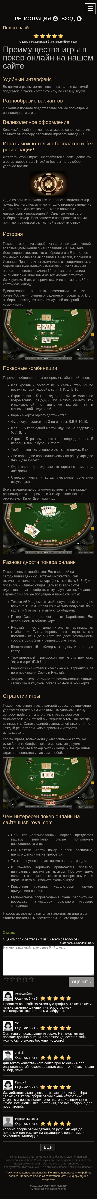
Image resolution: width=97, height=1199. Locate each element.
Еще (48, 1147)
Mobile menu (90, 8)
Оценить (81, 982)
